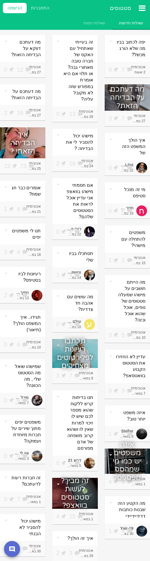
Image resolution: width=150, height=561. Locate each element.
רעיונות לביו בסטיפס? (29, 277)
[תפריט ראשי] (142, 8)
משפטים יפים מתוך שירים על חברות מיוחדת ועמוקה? (26, 431)
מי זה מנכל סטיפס (134, 192)
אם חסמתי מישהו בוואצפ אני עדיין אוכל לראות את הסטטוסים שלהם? (80, 201)
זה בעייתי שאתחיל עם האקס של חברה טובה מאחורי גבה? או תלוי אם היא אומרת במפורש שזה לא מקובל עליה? (78, 71)
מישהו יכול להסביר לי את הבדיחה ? (79, 142)
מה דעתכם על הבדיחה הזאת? (26, 94)
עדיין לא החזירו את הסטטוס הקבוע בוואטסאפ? (130, 366)
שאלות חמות (94, 23)
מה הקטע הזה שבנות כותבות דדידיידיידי (131, 509)
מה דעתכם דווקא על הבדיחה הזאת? (26, 48)
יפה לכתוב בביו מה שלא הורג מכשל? (131, 48)
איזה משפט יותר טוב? (134, 415)
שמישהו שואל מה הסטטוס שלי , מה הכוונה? (28, 376)
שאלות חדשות (131, 23)
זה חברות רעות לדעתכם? (26, 480)
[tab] (131, 23)
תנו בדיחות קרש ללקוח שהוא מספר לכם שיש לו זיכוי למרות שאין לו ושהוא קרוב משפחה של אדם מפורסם (80, 423)
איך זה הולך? (80, 538)
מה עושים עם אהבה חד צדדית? (80, 303)
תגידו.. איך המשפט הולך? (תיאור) (27, 323)
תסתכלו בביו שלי (81, 256)
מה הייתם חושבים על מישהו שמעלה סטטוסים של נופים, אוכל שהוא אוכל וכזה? (131, 301)
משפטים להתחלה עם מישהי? (133, 239)
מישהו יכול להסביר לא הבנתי (30, 527)
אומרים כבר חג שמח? (26, 190)
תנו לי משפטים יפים (26, 233)
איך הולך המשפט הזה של (133, 146)
